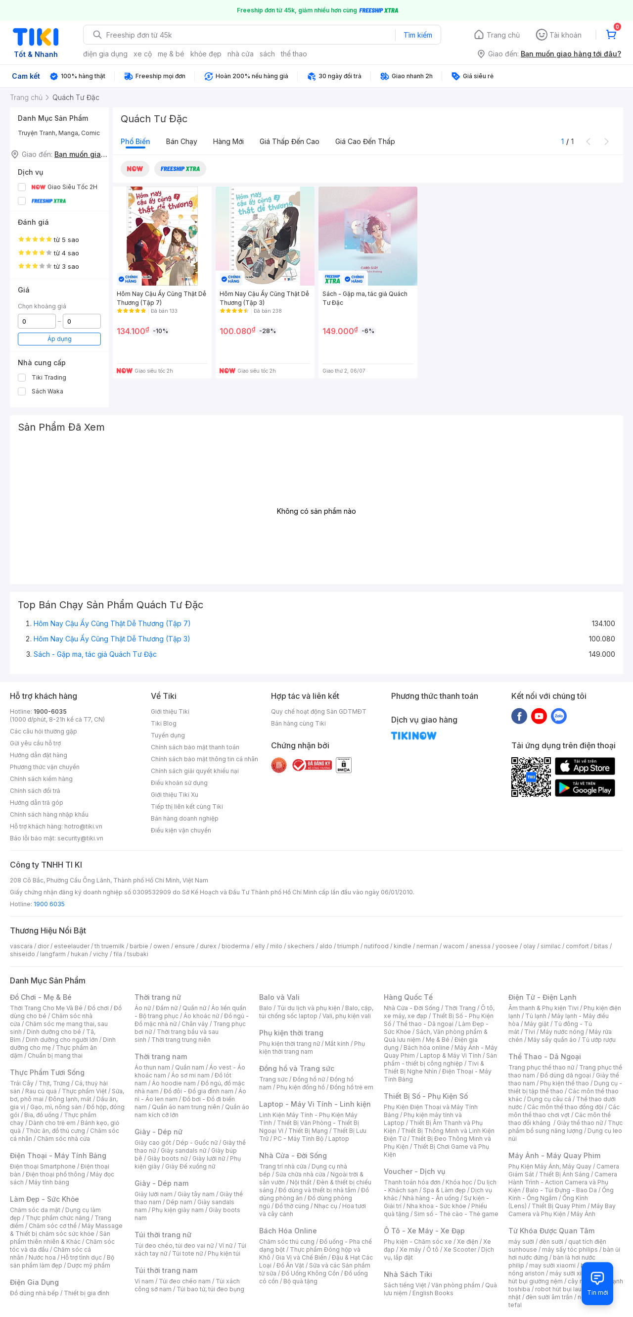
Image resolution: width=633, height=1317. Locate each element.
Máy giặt (536, 1023)
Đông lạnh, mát (69, 1099)
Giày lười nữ (208, 1158)
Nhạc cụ (325, 1206)
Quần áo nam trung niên (186, 1107)
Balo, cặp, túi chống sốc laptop (316, 1012)
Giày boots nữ (167, 1158)
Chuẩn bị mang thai (55, 1055)
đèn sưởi (551, 1241)
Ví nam (144, 1281)
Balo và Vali (279, 997)
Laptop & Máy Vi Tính (450, 1055)
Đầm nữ (167, 1008)
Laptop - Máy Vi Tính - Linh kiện (315, 1104)
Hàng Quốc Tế (408, 997)
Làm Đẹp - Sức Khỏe (44, 1199)
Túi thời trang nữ (163, 1234)
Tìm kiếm (418, 35)
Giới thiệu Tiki (170, 711)
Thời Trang (460, 1008)
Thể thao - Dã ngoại (424, 1023)
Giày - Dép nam (161, 1183)
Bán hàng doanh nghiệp (185, 818)
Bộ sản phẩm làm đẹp (62, 1261)
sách (267, 53)
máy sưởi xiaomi (572, 1273)
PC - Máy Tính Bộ (298, 1138)
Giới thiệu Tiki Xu (174, 794)
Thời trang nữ (158, 997)
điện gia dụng (105, 53)
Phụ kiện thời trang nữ (289, 1043)
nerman (427, 946)
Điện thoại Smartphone (43, 1166)
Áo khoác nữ (201, 1016)
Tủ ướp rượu (599, 1039)
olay (529, 946)
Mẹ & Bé (438, 1039)
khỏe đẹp (206, 53)
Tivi (529, 1031)
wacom (453, 946)
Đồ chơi (98, 1008)
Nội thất (301, 1182)
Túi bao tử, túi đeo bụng (210, 1289)
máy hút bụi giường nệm (560, 1277)
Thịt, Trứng (54, 1083)
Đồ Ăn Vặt (290, 1265)
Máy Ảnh (583, 1214)
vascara (21, 946)
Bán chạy (181, 141)
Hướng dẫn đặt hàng (38, 755)
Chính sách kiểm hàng (41, 778)
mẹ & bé (171, 53)
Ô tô (432, 1249)
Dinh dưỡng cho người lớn (62, 1039)
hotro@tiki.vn (83, 826)
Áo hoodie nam (174, 1083)
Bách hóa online (427, 1047)
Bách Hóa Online (288, 1230)
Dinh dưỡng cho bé (54, 1031)
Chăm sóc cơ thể (53, 1225)
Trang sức (273, 1079)
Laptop (338, 1138)
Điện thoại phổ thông (55, 1174)
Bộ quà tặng (300, 1281)
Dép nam (179, 1202)
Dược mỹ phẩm (88, 1265)
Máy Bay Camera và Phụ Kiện (562, 1210)
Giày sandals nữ (183, 1150)
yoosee (507, 946)
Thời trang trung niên (181, 1039)
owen (161, 946)
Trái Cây (22, 1083)
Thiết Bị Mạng (308, 1130)
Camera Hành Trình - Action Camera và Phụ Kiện (562, 1182)
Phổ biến (135, 141)
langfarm (53, 954)
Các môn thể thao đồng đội (565, 1107)
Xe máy (410, 1249)
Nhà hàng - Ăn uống (431, 1198)
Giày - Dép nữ (158, 1131)
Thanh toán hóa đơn (412, 1182)
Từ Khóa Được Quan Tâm (551, 1230)
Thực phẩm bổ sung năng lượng (565, 1126)
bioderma (236, 946)
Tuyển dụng (168, 735)
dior (43, 946)
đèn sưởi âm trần (549, 1297)
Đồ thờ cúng (292, 1206)
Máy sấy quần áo (552, 1039)
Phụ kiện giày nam (178, 1210)
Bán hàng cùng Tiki (298, 723)
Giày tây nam (196, 1194)
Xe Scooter (460, 1249)
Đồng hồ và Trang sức (296, 1068)
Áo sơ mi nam (190, 1075)
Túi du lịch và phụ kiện (308, 1008)
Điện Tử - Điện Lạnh (542, 997)
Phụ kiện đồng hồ (300, 1087)
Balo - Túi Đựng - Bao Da (561, 1190)
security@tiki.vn (80, 838)
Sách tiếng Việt (405, 1285)
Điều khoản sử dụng (179, 782)
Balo (265, 1008)
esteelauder (72, 946)
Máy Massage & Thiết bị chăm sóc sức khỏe (66, 1229)
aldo (325, 946)
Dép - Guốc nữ (197, 1142)
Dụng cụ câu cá (549, 1099)
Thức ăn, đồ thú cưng (55, 1130)
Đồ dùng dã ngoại (565, 1075)
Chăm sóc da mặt (35, 1210)
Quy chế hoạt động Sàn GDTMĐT (318, 711)
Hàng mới (228, 141)
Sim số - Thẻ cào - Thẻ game (456, 1214)
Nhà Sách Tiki (408, 1274)
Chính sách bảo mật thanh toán (195, 747)
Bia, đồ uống (41, 1115)
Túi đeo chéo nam (185, 1281)
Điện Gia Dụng (34, 1282)
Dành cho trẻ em (52, 1122)
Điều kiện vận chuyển (181, 830)
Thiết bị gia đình (86, 1293)
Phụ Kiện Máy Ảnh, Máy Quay (549, 1166)
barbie (139, 946)
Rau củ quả (41, 1091)
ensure (185, 946)
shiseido (22, 954)
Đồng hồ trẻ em (351, 1087)
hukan (79, 954)
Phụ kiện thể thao (564, 1083)
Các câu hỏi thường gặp (43, 731)
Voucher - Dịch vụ (414, 1171)
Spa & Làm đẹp (444, 1190)
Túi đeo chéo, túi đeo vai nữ (174, 1245)
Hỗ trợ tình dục (81, 1257)
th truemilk (109, 946)
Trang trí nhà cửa (283, 1166)
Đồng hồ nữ (309, 1079)
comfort (577, 946)
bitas (601, 946)
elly (260, 946)
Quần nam (189, 1067)
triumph (348, 946)
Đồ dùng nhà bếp (34, 1293)
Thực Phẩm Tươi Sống (47, 1072)
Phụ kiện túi (224, 1253)
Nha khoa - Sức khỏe (436, 1206)
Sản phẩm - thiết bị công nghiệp (440, 1059)
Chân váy (194, 1023)
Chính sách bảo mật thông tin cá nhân (204, 759)
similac (551, 946)
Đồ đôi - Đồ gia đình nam (198, 1091)
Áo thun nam (152, 1067)
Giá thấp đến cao (289, 141)
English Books (432, 1293)
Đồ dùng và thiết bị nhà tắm (317, 1190)
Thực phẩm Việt (84, 1091)
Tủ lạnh (535, 1016)
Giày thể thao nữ (580, 1122)
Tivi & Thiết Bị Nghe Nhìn (434, 1067)
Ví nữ (225, 1245)
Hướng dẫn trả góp (36, 802)
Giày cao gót (153, 1142)
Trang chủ (503, 35)
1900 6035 (49, 904)
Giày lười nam (154, 1194)
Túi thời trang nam (166, 1270)
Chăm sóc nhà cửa (63, 1138)
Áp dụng (59, 338)
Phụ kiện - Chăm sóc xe (418, 1241)
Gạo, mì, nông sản (56, 1107)
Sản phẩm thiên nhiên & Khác (60, 1237)
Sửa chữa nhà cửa (300, 1174)
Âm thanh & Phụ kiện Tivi (543, 1008)
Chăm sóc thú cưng (287, 1241)
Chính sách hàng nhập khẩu (49, 814)
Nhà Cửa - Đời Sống (293, 1155)
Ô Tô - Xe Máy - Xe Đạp (424, 1230)
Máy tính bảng (49, 1182)
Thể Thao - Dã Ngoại (544, 1056)
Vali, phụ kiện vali (346, 1016)
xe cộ (143, 53)
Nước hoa (42, 1257)
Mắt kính (337, 1043)
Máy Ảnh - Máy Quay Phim (554, 1155)
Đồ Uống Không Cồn (310, 1273)
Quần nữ (194, 1008)
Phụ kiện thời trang (291, 1032)
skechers (301, 946)
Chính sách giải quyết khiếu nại (195, 771)
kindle (402, 946)
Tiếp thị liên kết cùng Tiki (187, 806)
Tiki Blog (164, 723)
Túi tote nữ (187, 1253)
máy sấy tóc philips (570, 1249)
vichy (100, 954)
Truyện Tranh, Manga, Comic (59, 133)
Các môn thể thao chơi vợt (564, 1111)
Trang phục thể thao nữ (541, 1067)
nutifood (376, 946)
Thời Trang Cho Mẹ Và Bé (46, 1008)
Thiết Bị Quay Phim (559, 1206)
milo (276, 946)
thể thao (294, 53)
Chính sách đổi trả (35, 790)
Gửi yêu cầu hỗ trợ (35, 743)
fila (117, 954)
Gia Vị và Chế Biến (301, 1257)
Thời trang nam (161, 1056)
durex (208, 946)
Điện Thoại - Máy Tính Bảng (58, 1155)
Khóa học (459, 1182)
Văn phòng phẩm (455, 1285)
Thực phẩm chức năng (58, 1217)
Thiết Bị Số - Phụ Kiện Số (426, 1096)
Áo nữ (143, 1008)
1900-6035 (50, 711)
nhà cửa (240, 53)
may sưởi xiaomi (552, 1265)
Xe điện (467, 1241)
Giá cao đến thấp (365, 141)
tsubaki (137, 954)
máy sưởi (521, 1241)
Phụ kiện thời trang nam (312, 1047)
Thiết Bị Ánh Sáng (564, 1174)
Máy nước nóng (562, 1031)
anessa (480, 946)
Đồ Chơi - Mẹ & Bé (41, 997)
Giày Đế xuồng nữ (190, 1166)
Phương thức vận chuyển (45, 767)
